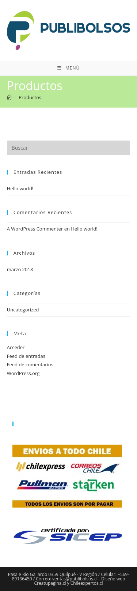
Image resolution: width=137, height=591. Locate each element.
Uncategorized (23, 309)
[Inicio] (9, 97)
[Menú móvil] (68, 68)
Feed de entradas (26, 356)
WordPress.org (23, 373)
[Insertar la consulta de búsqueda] (68, 148)
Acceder (16, 347)
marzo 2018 (20, 269)
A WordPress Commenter (35, 228)
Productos (30, 97)
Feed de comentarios (30, 364)
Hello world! (20, 188)
